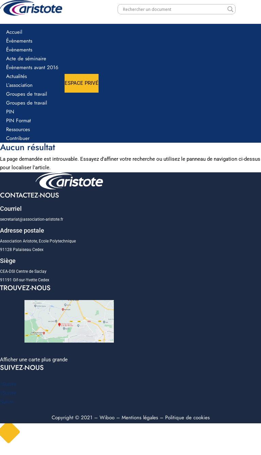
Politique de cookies (187, 417)
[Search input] (173, 9)
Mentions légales (140, 417)
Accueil (14, 32)
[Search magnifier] (230, 9)
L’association (19, 85)
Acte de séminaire (26, 58)
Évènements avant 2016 (32, 67)
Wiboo (107, 417)
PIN (10, 111)
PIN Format (18, 120)
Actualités (16, 76)
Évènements (19, 41)
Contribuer (18, 138)
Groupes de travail (26, 94)
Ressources (18, 129)
